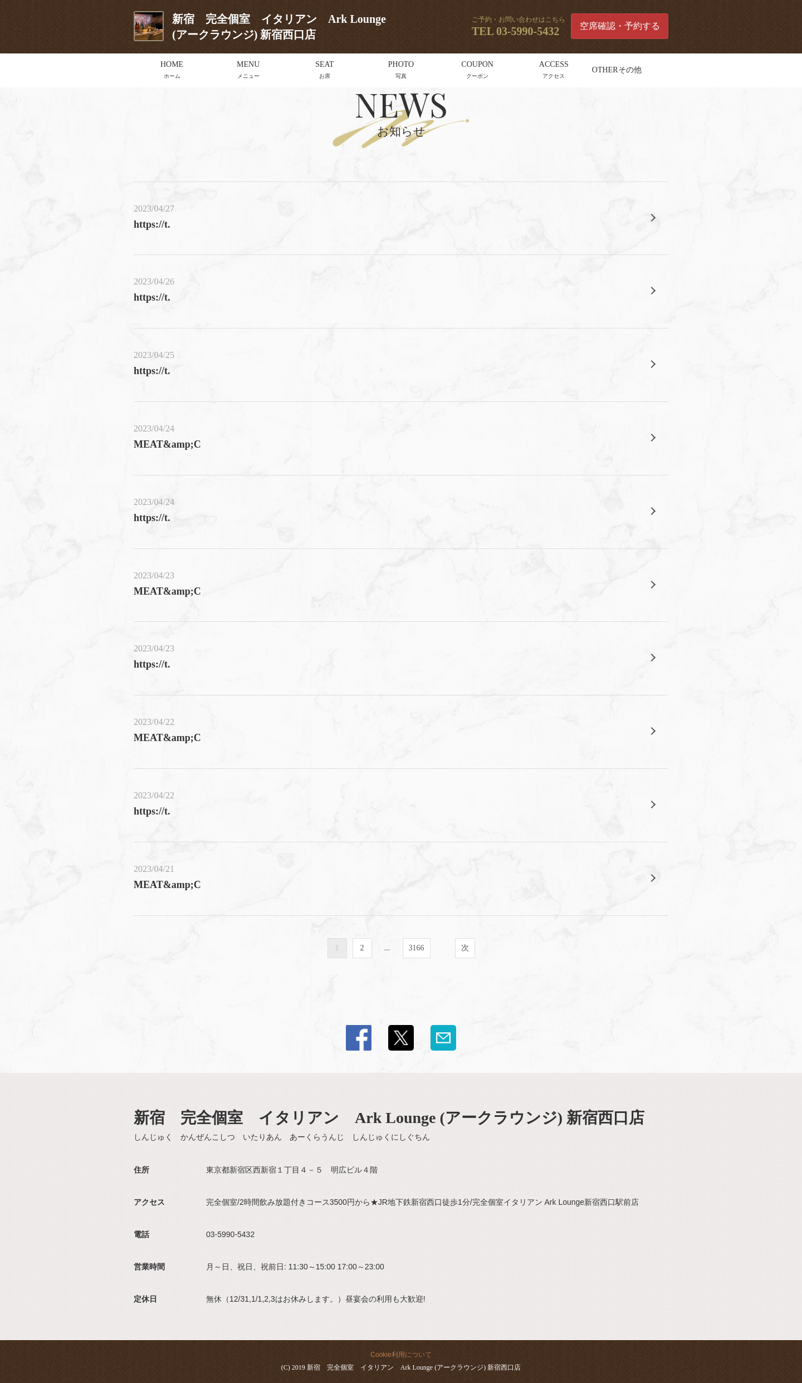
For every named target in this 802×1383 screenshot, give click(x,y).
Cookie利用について (400, 1355)
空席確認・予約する (620, 26)
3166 (416, 948)
